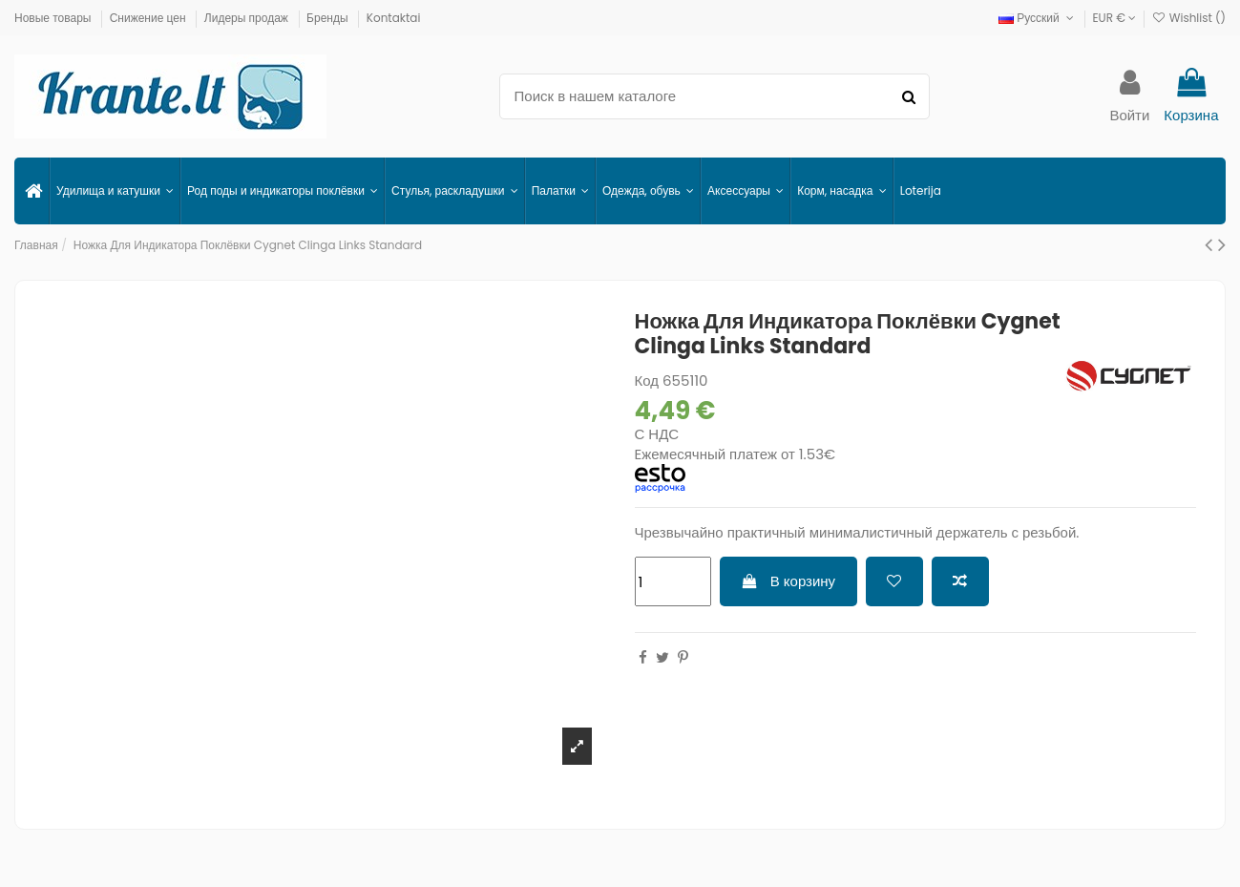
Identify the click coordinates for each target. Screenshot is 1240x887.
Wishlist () (1188, 18)
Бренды (328, 18)
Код (647, 380)
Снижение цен (149, 18)
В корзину (788, 581)
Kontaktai (394, 18)
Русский (1037, 18)
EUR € (1114, 18)
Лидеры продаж (247, 18)
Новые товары (54, 18)
